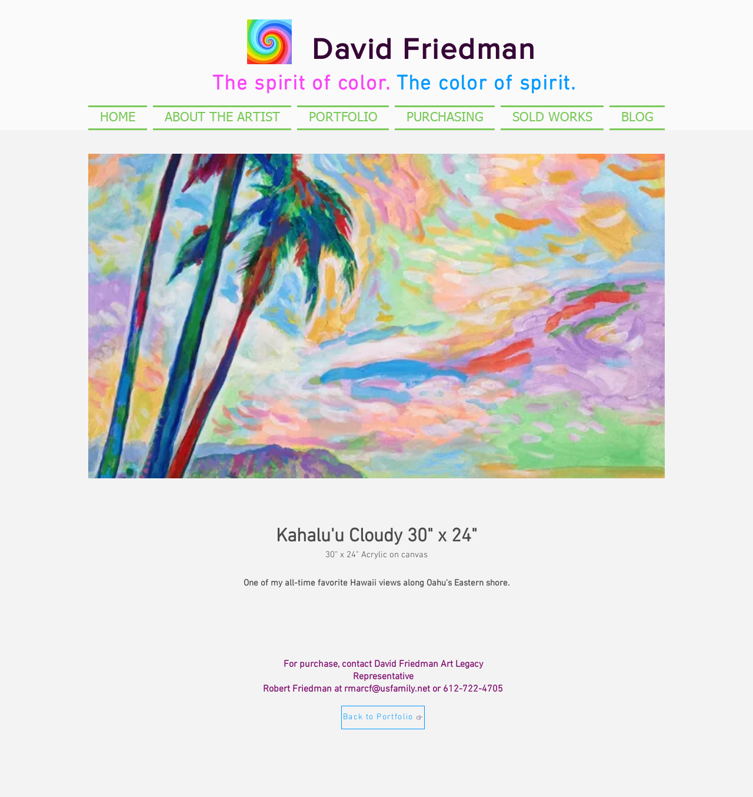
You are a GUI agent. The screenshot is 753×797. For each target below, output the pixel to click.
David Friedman (424, 49)
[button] (552, 117)
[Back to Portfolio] (383, 717)
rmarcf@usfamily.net (387, 689)
